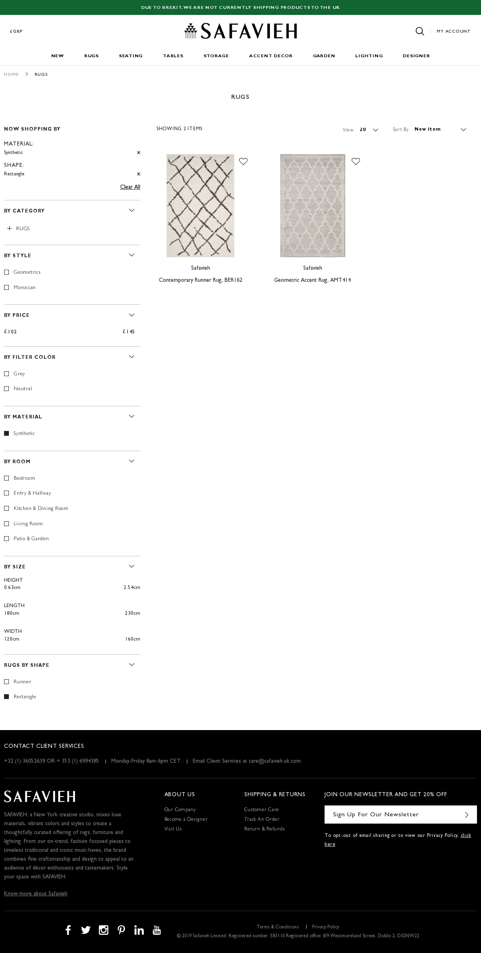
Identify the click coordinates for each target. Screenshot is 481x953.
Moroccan (25, 288)
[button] (243, 162)
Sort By (401, 129)
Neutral (23, 389)
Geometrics (27, 272)
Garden (324, 56)
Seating (131, 56)
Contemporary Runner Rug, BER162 (200, 280)
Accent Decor (271, 56)
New (57, 56)
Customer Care (261, 810)
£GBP (16, 31)
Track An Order (262, 820)
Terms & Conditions (277, 927)
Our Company (180, 810)
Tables (173, 56)
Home (11, 75)
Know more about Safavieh (35, 894)
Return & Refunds (264, 829)
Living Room (28, 524)
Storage (216, 56)
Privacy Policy (325, 927)
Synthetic (24, 434)
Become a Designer (186, 820)
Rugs (91, 56)
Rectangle (25, 697)
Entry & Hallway (32, 493)
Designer (416, 56)
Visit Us (173, 829)
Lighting (369, 56)
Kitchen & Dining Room (41, 509)
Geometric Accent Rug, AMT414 (312, 280)
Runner (22, 682)
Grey (19, 374)
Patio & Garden (31, 539)
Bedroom (24, 478)
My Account (454, 31)
